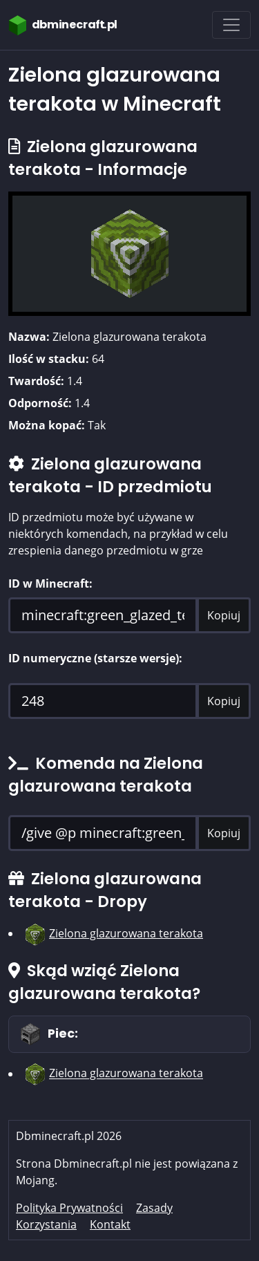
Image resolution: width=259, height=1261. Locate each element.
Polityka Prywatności (69, 1207)
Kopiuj (223, 615)
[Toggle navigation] (231, 25)
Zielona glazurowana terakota (126, 933)
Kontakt (110, 1224)
